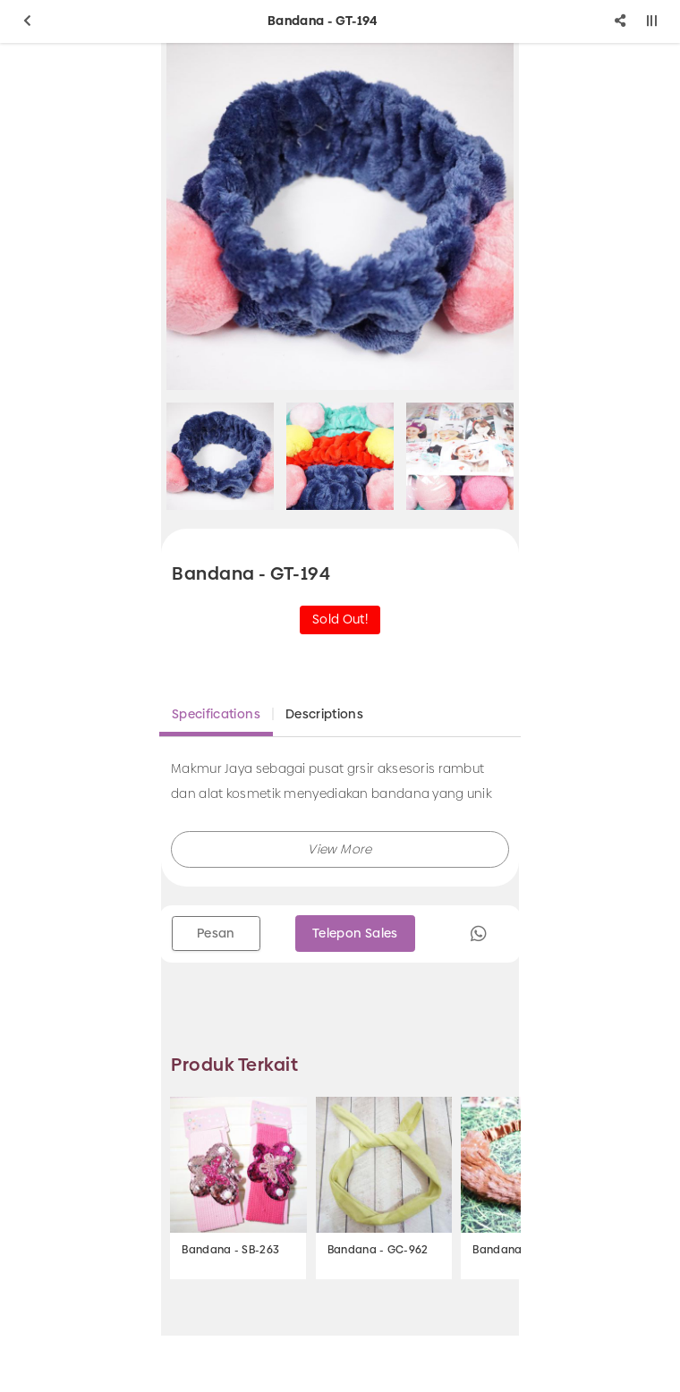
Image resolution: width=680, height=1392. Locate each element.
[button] (340, 849)
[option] (340, 216)
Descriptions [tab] (324, 714)
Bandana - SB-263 (230, 1250)
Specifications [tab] (216, 714)
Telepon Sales (355, 933)
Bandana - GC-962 (378, 1250)
